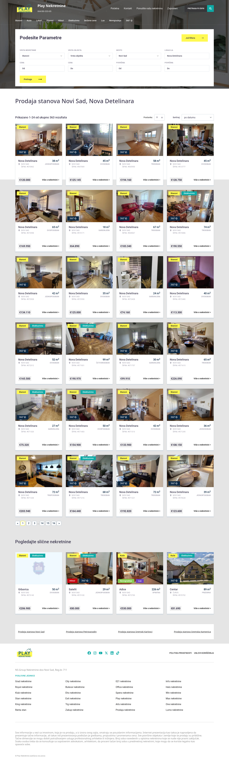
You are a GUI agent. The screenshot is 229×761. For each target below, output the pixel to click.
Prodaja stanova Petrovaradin (81, 631)
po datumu (189, 116)
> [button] (59, 522)
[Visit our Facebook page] (89, 652)
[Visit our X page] (106, 652)
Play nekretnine (123, 698)
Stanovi (18, 20)
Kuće (29, 20)
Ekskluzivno (73, 20)
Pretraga (33, 79)
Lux (103, 20)
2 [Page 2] (28, 522)
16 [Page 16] (53, 522)
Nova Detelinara (174, 55)
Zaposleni (172, 8)
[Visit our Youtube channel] (100, 652)
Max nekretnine (174, 698)
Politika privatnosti (180, 652)
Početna (115, 8)
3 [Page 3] (34, 522)
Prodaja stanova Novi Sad (31, 631)
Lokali (39, 20)
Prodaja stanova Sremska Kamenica (192, 631)
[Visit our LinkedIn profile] (112, 652)
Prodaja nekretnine (125, 709)
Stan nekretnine (23, 698)
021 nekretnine (123, 680)
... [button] (38, 522)
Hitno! (61, 20)
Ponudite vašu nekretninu (150, 8)
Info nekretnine (173, 680)
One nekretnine (173, 703)
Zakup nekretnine (74, 709)
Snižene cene (90, 20)
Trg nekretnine (72, 703)
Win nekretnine (173, 692)
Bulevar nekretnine (74, 686)
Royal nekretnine (23, 686)
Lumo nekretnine (174, 709)
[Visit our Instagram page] (95, 652)
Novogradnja (115, 20)
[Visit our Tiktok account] (117, 652)
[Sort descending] (162, 116)
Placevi (50, 20)
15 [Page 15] (48, 522)
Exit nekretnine (72, 698)
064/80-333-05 (44, 11)
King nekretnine (23, 703)
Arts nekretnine (123, 703)
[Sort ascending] (157, 116)
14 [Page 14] (42, 522)
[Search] (210, 8)
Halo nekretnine (174, 686)
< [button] (17, 522)
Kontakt (128, 8)
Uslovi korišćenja (204, 652)
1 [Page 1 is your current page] (23, 522)
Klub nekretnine (23, 692)
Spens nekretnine (124, 692)
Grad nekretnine (23, 680)
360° (129, 20)
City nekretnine (73, 680)
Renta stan (20, 709)
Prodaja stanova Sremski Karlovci (135, 631)
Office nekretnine (124, 686)
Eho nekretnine (73, 692)
